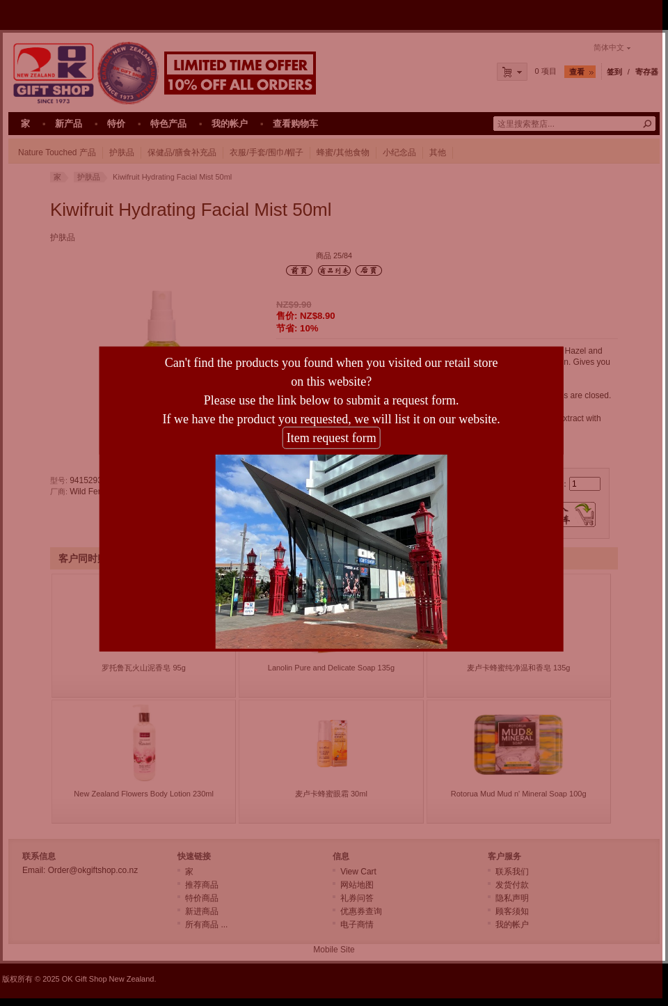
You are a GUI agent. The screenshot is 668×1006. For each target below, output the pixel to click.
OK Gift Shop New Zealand (108, 979)
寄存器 (646, 72)
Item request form (321, 435)
